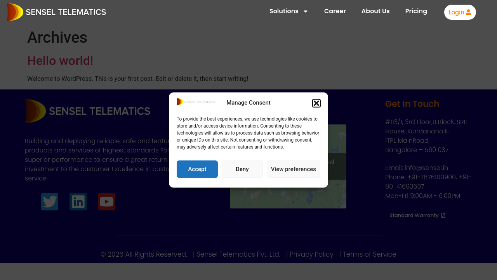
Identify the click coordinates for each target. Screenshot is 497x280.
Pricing (416, 11)
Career (335, 11)
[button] (316, 103)
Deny (242, 169)
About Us (375, 11)
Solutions (289, 11)
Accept (197, 169)
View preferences (293, 169)
